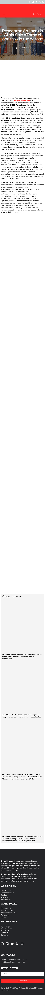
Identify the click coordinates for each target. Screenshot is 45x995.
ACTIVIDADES (9, 903)
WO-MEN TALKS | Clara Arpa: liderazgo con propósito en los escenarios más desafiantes (21, 716)
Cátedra (4, 935)
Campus (4, 933)
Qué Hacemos (7, 891)
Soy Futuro (5, 926)
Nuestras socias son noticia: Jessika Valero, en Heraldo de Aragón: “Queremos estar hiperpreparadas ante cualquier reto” (22, 839)
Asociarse (5, 900)
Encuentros (6, 908)
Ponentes (5, 915)
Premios (4, 897)
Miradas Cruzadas (9, 913)
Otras (3, 917)
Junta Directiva (7, 893)
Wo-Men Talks (7, 911)
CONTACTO (8, 955)
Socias (4, 895)
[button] (4, 14)
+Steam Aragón (7, 928)
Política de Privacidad (28, 989)
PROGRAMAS (9, 921)
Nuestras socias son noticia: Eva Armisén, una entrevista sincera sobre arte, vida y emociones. (22, 657)
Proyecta (5, 931)
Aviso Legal (15, 989)
